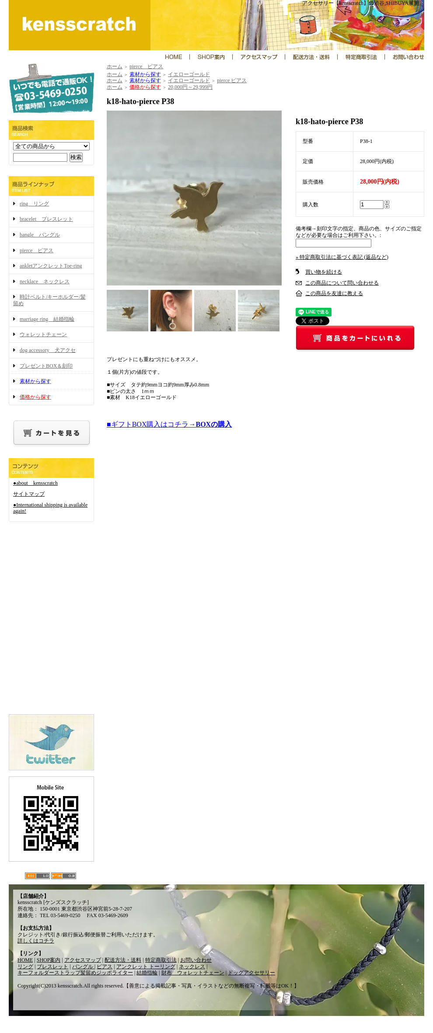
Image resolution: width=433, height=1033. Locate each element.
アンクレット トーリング (145, 966)
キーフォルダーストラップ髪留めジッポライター (75, 973)
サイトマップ (29, 494)
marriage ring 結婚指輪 (47, 319)
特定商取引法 (161, 960)
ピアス (104, 966)
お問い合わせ (196, 960)
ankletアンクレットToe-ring (51, 266)
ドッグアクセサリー (251, 973)
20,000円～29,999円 (190, 87)
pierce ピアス (36, 250)
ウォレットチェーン (43, 334)
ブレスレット (52, 966)
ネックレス (192, 966)
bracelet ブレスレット (46, 219)
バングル (83, 966)
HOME (25, 960)
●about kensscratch (35, 483)
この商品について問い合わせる (342, 283)
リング (25, 966)
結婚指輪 (146, 973)
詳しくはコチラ (35, 941)
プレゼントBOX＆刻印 (46, 366)
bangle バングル (40, 235)
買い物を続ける (323, 272)
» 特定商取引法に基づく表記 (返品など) (342, 257)
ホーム (114, 66)
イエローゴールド (189, 74)
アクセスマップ (82, 960)
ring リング (34, 204)
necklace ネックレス (45, 281)
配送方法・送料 (123, 960)
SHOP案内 (49, 960)
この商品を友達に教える (334, 293)
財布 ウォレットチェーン (192, 973)
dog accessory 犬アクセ (48, 350)
